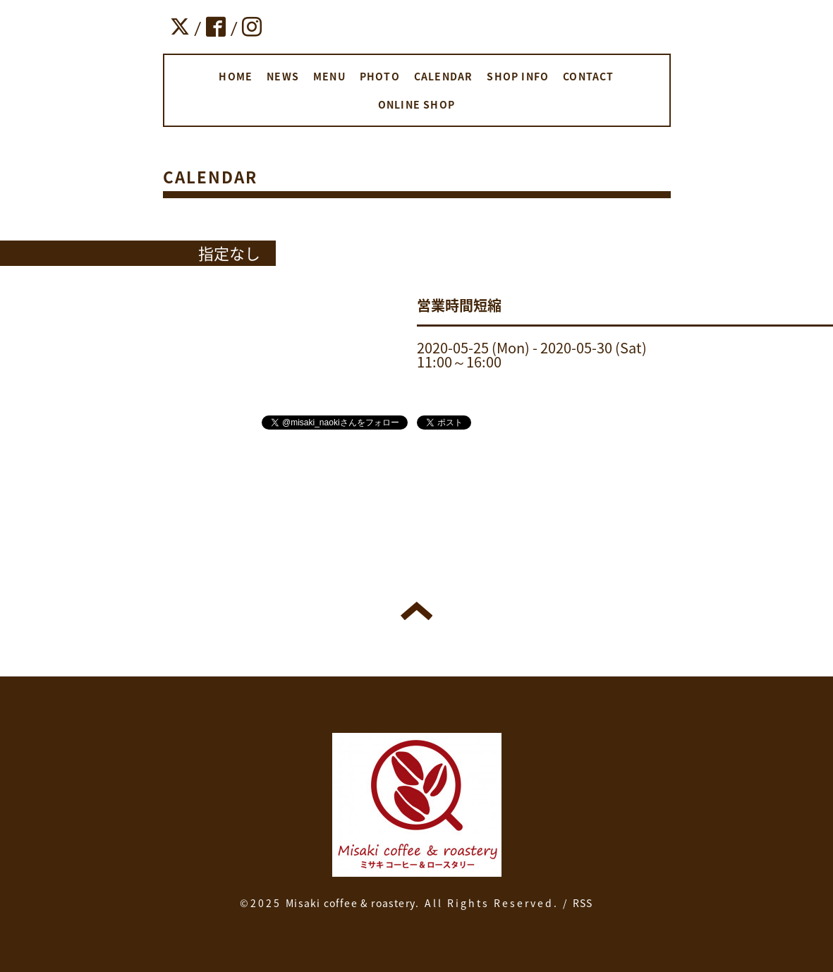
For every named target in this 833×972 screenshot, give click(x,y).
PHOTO (380, 76)
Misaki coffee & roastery (350, 903)
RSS (583, 903)
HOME (236, 76)
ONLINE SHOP (416, 104)
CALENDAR (443, 76)
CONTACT (588, 76)
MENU (329, 76)
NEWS (283, 76)
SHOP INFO (518, 76)
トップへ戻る (416, 611)
